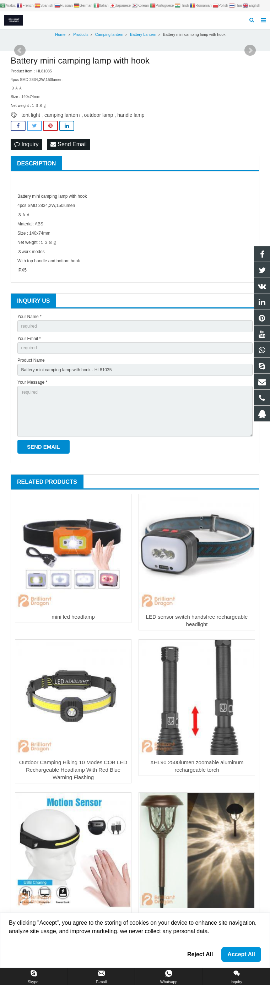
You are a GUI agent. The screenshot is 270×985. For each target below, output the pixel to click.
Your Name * (29, 316)
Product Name (31, 360)
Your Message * (32, 382)
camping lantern (62, 115)
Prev (20, 50)
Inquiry (26, 144)
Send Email (68, 144)
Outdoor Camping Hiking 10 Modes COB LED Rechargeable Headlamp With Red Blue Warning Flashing (73, 769)
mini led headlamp (73, 617)
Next (250, 50)
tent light (30, 115)
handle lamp (130, 115)
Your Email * (29, 338)
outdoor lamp (98, 115)
